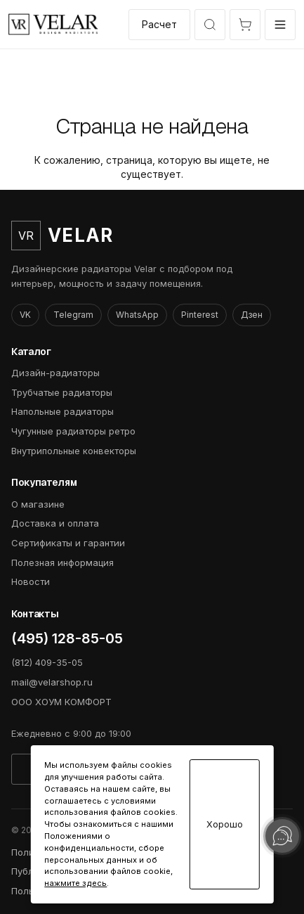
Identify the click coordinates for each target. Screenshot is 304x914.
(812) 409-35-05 (47, 662)
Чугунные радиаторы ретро (73, 431)
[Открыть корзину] (245, 24)
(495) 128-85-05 (67, 638)
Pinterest (199, 314)
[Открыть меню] (280, 24)
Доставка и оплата (55, 523)
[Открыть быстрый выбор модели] (209, 24)
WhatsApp (137, 314)
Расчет (159, 24)
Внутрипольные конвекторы (73, 450)
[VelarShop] (53, 24)
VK (25, 314)
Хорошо (224, 824)
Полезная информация (62, 562)
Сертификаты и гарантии (68, 542)
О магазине (38, 504)
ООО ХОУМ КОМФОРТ (61, 701)
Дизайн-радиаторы (55, 372)
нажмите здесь (75, 883)
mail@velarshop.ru (52, 682)
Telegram (73, 314)
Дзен (252, 314)
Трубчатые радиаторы (61, 392)
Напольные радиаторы (62, 411)
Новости (30, 581)
